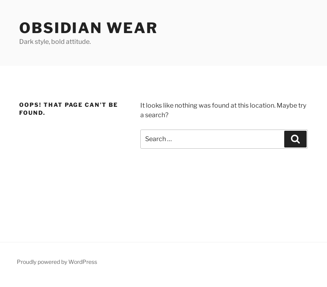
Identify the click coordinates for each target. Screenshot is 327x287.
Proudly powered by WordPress (57, 261)
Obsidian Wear (88, 28)
